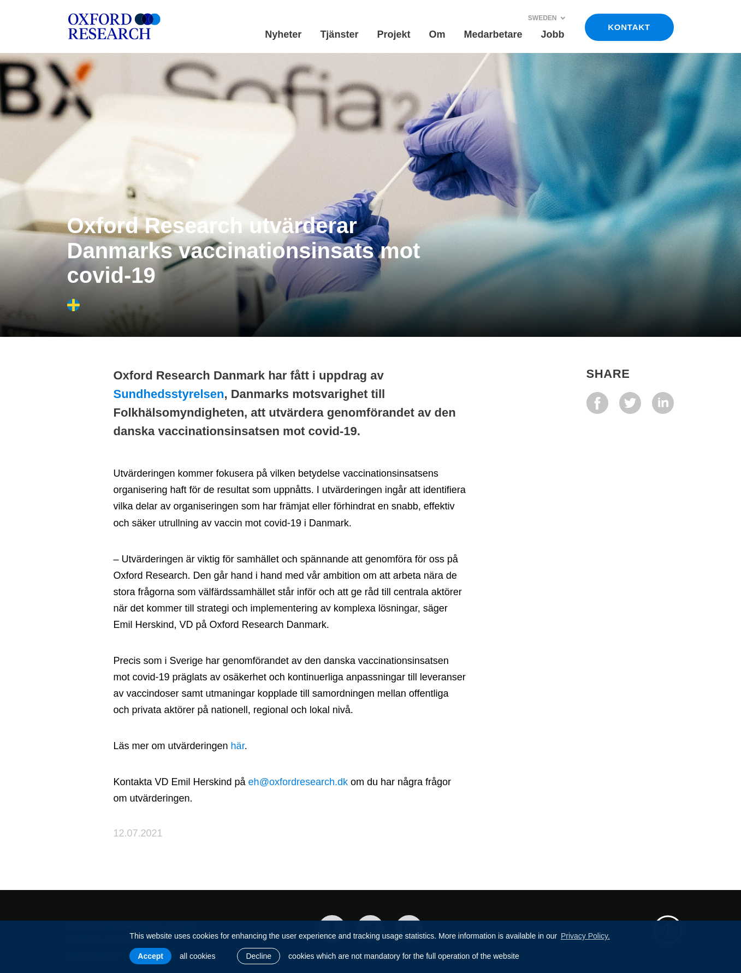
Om (437, 34)
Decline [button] (258, 956)
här (238, 745)
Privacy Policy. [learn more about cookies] (585, 936)
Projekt (393, 34)
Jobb (553, 34)
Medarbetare (493, 34)
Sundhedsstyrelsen (169, 394)
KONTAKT (629, 27)
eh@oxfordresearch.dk (298, 781)
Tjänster (339, 34)
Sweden (547, 18)
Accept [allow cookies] (150, 956)
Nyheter (283, 34)
